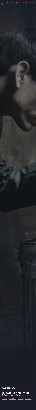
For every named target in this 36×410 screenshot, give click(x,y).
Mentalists (20, 398)
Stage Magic (27, 398)
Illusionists (5, 398)
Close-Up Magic (13, 398)
